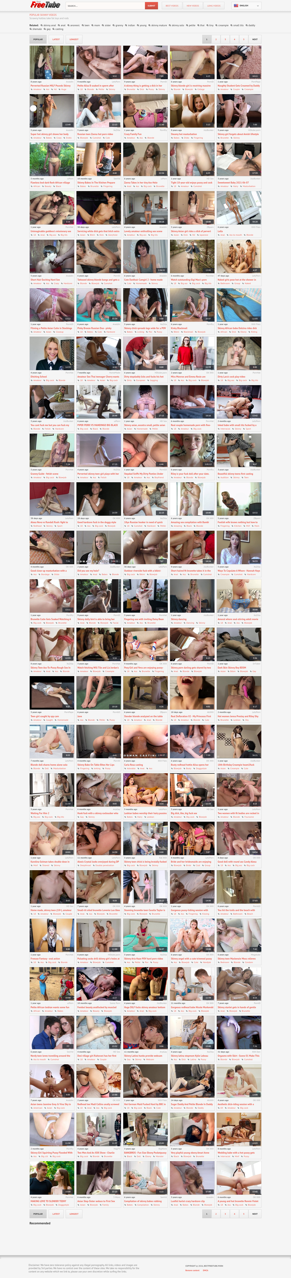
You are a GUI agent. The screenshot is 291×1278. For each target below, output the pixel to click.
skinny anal (49, 25)
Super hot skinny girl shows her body (49, 134)
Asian (82, 234)
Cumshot (97, 137)
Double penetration (105, 865)
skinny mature (159, 25)
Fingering (198, 137)
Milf (248, 525)
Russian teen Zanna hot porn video (95, 134)
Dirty (129, 380)
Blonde (90, 89)
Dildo (186, 137)
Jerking (97, 768)
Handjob (207, 962)
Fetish (47, 428)
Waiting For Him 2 (40, 813)
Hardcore (68, 283)
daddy (252, 25)
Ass (47, 89)
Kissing (205, 913)
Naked (248, 283)
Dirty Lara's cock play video (231, 376)
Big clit (44, 1156)
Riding (254, 331)
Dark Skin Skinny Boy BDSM (232, 667)
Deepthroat (85, 865)
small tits (238, 25)
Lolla (220, 231)
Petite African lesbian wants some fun (50, 1007)
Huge (63, 89)
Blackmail (188, 331)
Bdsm (233, 671)
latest (56, 39)
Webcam (150, 1059)
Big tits (64, 234)
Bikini (176, 331)
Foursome (249, 816)
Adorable (131, 768)
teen (87, 25)
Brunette (131, 89)
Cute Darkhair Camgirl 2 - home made (143, 279)
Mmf (35, 865)
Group (237, 283)
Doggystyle (201, 768)
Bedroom (224, 962)
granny (119, 25)
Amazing (178, 525)
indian (131, 25)
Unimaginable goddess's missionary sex (51, 231)
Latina (193, 1059)
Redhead (37, 525)
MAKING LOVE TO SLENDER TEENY (48, 1201)
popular (38, 39)
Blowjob (189, 89)
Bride (188, 865)
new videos (193, 5)
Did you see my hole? (88, 570)
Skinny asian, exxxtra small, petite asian (144, 425)
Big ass (52, 234)
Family (105, 1204)
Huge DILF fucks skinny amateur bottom (144, 1007)
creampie (223, 25)
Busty (188, 768)
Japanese (204, 234)
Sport (248, 428)
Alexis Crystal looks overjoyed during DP (98, 861)
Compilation (143, 1204)
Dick (142, 89)
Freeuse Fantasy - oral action (45, 958)
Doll (47, 768)
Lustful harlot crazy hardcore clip (188, 1201)
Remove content (192, 1270)
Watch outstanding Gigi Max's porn (189, 279)
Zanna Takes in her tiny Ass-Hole (140, 182)
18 (81, 89)
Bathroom (225, 283)
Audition (224, 477)
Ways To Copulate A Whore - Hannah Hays (239, 570)
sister (108, 25)
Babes (49, 137)
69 (221, 1107)
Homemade (141, 283)
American (37, 1107)
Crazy (59, 137)
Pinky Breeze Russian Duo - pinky (94, 328)
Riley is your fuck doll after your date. (190, 473)
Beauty (48, 186)
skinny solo (178, 25)
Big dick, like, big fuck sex (184, 813)
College (201, 89)
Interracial (225, 428)
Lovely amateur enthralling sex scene (143, 231)
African (36, 186)
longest (74, 39)
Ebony (243, 331)
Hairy (235, 186)
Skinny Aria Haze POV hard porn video (143, 958)
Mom (256, 525)
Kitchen (237, 525)
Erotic (69, 137)
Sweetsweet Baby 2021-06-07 (233, 182)
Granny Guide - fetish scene (44, 473)
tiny (211, 25)
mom (97, 25)
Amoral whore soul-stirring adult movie (238, 619)
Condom (249, 962)
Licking (140, 331)
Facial (115, 622)
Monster (160, 1156)
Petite (101, 89)
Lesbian (237, 719)
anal (63, 25)
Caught (49, 719)
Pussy (151, 89)
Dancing (190, 622)
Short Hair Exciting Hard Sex (45, 279)
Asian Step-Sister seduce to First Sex (96, 1201)
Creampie (248, 89)
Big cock (148, 186)
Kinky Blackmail (179, 328)
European (140, 380)
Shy (247, 719)
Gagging (154, 380)
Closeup (59, 331)
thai (202, 25)
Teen (246, 477)
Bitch (92, 234)
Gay (254, 671)
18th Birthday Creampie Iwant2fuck (236, 764)
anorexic (75, 25)
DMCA (205, 1270)
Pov (150, 331)
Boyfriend (159, 477)
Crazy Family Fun (133, 134)
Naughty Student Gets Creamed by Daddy (239, 85)
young (143, 25)
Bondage (45, 574)
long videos (213, 5)
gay (48, 29)
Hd (55, 89)
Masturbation (249, 186)
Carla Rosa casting (133, 764)
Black (58, 186)
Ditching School (39, 376)
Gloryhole (112, 234)
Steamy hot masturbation (184, 134)
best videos (172, 5)
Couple (236, 89)
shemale (37, 29)
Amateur (37, 89)
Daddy (201, 1107)
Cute (108, 137)
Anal (129, 186)
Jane (79, 716)
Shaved (45, 865)
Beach (250, 913)
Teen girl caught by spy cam (45, 716)
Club (198, 865)
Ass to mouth (235, 234)
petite (192, 25)
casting (59, 29)
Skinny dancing (179, 619)
